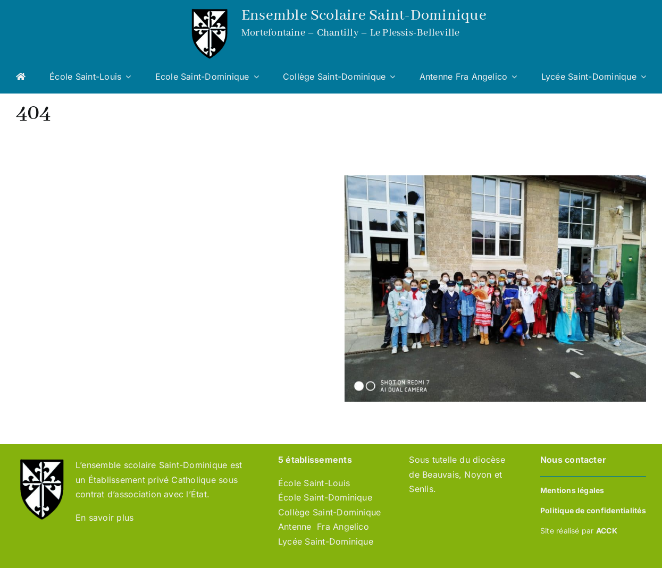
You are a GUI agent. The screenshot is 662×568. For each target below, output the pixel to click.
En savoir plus (106, 517)
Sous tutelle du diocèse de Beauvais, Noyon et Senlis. (457, 474)
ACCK (606, 530)
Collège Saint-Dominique (329, 512)
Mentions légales (572, 490)
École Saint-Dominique (325, 497)
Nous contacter (573, 459)
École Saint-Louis (314, 483)
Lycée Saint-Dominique (325, 541)
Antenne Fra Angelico (323, 526)
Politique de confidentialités (593, 510)
